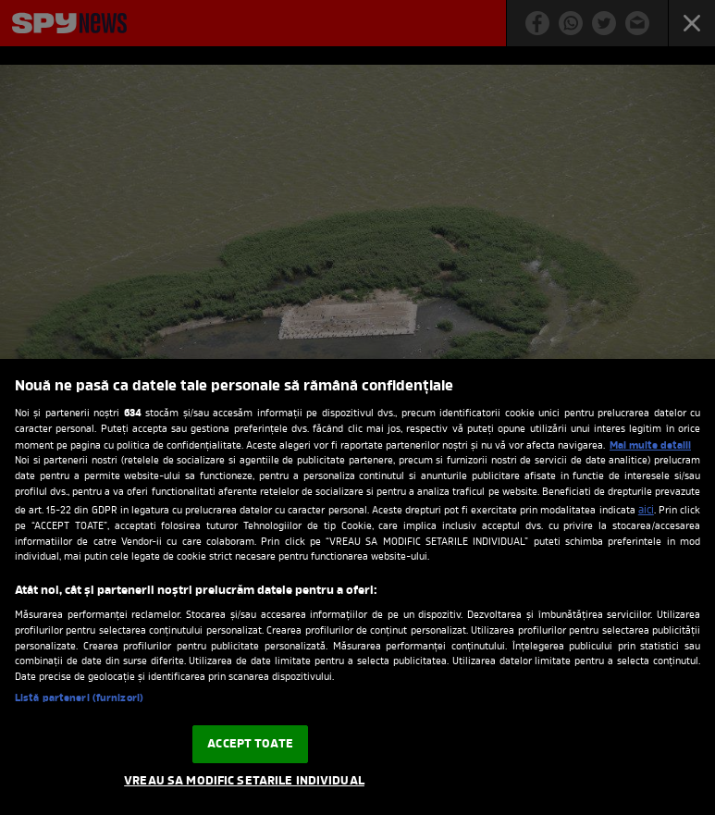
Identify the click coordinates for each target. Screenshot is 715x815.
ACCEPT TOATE (250, 744)
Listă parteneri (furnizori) (79, 699)
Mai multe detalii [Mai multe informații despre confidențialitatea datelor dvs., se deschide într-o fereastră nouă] (650, 446)
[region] (357, 587)
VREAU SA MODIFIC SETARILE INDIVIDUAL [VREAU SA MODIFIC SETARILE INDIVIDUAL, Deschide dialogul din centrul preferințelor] (244, 781)
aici (646, 510)
